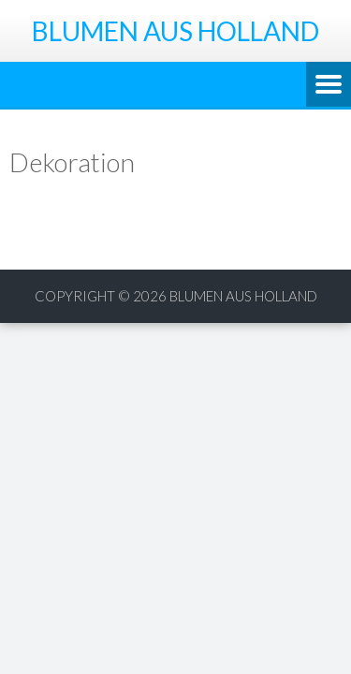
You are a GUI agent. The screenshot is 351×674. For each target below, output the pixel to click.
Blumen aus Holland (243, 295)
